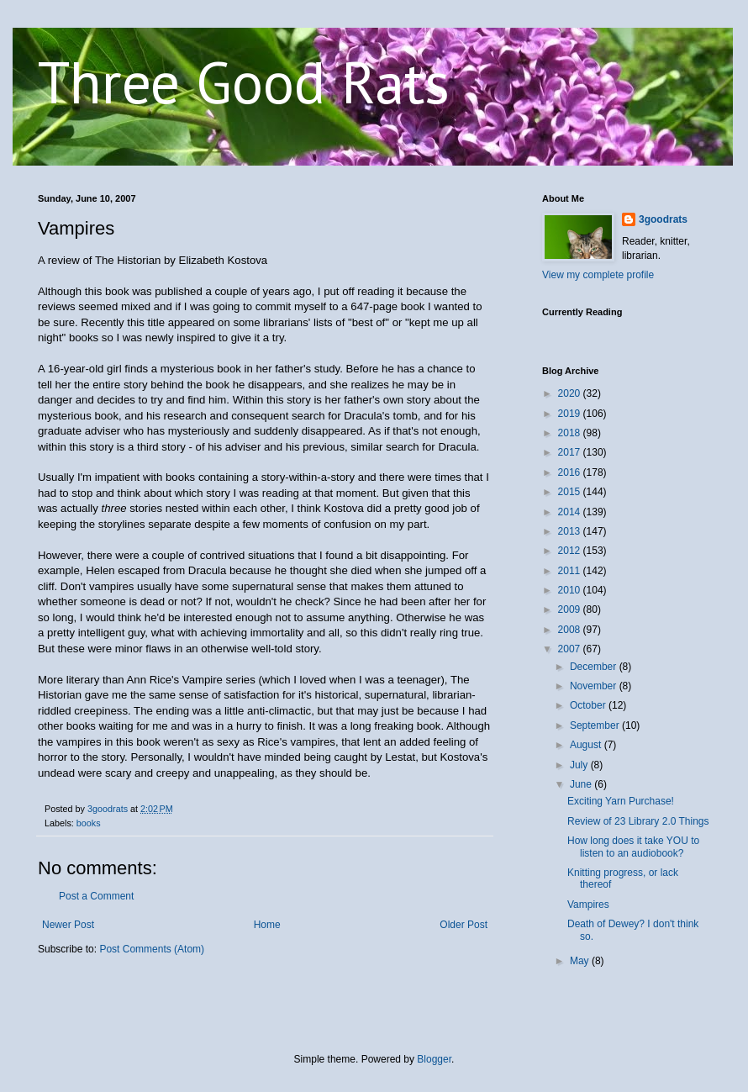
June (582, 784)
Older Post (463, 925)
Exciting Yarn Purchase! (620, 801)
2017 (570, 452)
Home (267, 925)
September (596, 725)
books (88, 823)
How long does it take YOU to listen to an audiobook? (633, 846)
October (589, 705)
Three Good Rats (244, 81)
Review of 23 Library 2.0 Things (638, 821)
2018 (570, 433)
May (581, 961)
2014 (570, 512)
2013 (570, 531)
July (580, 765)
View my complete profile (598, 275)
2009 (570, 609)
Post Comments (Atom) (151, 949)
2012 (570, 551)
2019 (570, 413)
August (587, 745)
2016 (570, 472)
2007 (570, 649)
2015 (570, 492)
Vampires (588, 904)
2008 (570, 630)
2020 (570, 393)
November (594, 686)
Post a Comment (96, 896)
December (594, 667)
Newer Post (68, 925)
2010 (570, 590)
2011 (570, 571)
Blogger (434, 1059)
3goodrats (663, 219)
